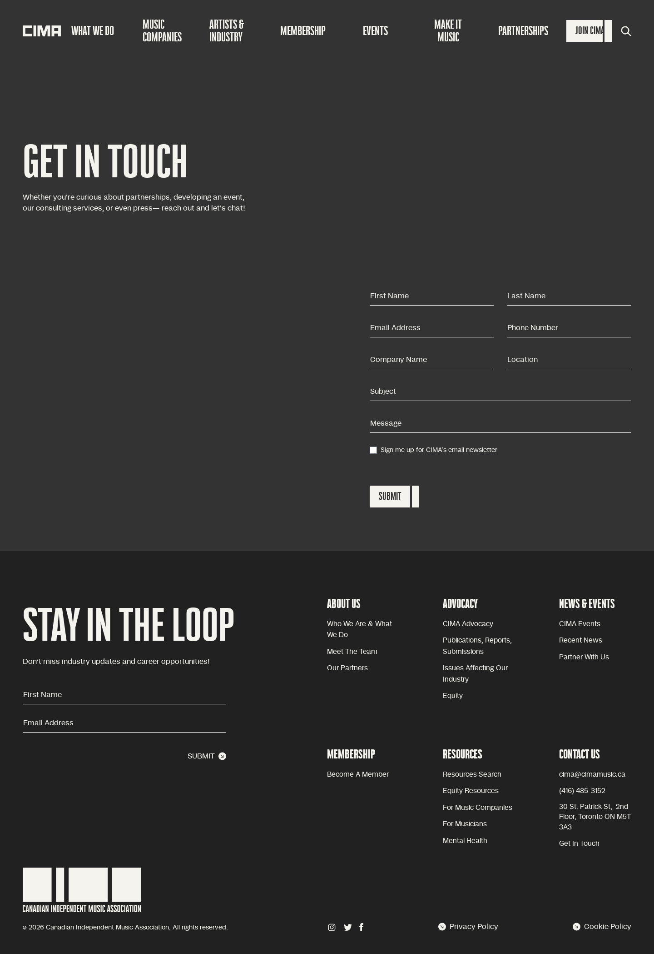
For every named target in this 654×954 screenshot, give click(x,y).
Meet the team (352, 651)
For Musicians (465, 824)
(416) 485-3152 (582, 791)
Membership (303, 31)
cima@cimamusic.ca (592, 774)
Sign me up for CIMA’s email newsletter (439, 450)
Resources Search (472, 774)
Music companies (162, 30)
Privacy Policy (468, 927)
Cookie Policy (602, 927)
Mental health (465, 841)
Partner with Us (584, 657)
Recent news (580, 640)
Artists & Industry (226, 30)
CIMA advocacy (468, 624)
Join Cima (589, 30)
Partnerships (523, 31)
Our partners (347, 668)
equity (453, 696)
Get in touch (579, 843)
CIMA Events (579, 624)
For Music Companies (477, 807)
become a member (358, 774)
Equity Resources (471, 791)
